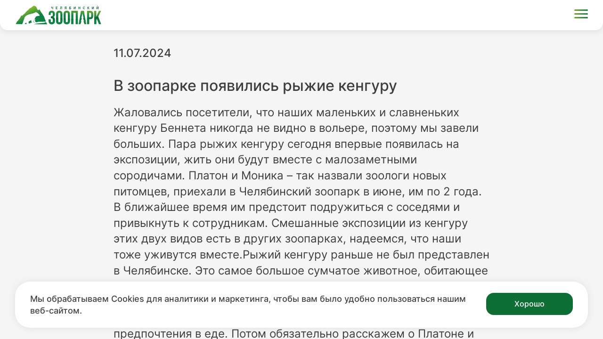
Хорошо (529, 303)
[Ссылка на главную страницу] (58, 15)
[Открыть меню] (581, 15)
